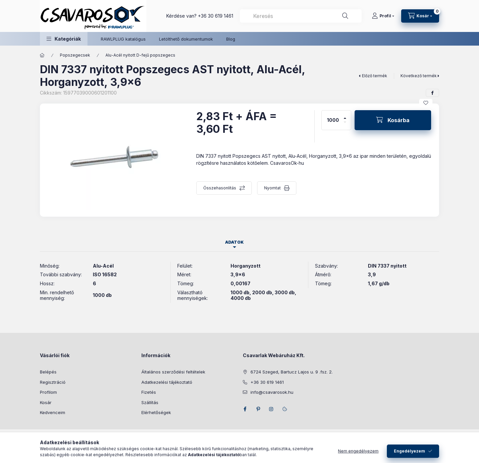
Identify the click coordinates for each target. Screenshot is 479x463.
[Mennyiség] (333, 120)
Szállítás (149, 402)
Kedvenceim (52, 412)
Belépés (48, 371)
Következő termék (418, 75)
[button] (63, 39)
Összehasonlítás (219, 187)
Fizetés (148, 392)
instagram (271, 409)
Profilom (48, 392)
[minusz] (345, 125)
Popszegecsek (75, 55)
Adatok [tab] (234, 242)
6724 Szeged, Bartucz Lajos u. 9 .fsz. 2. (291, 371)
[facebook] (432, 93)
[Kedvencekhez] (425, 103)
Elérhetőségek (156, 412)
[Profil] (383, 16)
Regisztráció (53, 382)
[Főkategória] (42, 55)
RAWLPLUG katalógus (123, 39)
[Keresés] (345, 16)
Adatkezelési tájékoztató (166, 382)
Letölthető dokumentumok (186, 39)
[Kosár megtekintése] (420, 16)
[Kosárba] (393, 120)
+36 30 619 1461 (215, 16)
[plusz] (345, 115)
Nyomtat (272, 187)
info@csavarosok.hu (271, 392)
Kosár (46, 402)
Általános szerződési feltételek (173, 371)
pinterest (258, 409)
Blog (230, 39)
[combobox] (301, 16)
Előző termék (374, 75)
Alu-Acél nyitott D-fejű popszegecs (140, 55)
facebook (244, 409)
